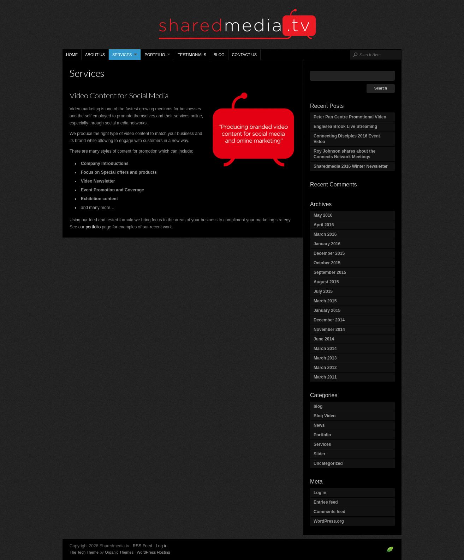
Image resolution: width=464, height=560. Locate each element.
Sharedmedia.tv (232, 24)
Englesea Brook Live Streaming (345, 126)
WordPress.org (329, 521)
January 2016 (327, 243)
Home (72, 55)
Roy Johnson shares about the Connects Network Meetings (344, 154)
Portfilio (155, 56)
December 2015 (329, 253)
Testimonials (192, 55)
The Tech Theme (84, 552)
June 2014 (324, 339)
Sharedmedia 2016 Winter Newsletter (351, 166)
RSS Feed (142, 545)
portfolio (93, 226)
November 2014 (329, 329)
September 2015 (330, 272)
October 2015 (327, 262)
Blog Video (324, 415)
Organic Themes (119, 552)
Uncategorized (328, 463)
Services (123, 56)
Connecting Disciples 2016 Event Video (347, 139)
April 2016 (324, 224)
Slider (319, 453)
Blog (219, 55)
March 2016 (325, 234)
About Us (95, 55)
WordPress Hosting (153, 552)
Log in (320, 492)
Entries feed (326, 502)
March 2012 (325, 367)
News (319, 425)
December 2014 (329, 320)
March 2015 (325, 301)
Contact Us (244, 55)
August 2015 (326, 281)
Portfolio (322, 434)
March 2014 (325, 348)
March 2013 (325, 358)
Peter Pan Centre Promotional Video (350, 117)
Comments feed (329, 511)
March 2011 (325, 377)
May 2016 (323, 215)
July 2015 (323, 291)
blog (318, 406)
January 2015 (327, 310)
